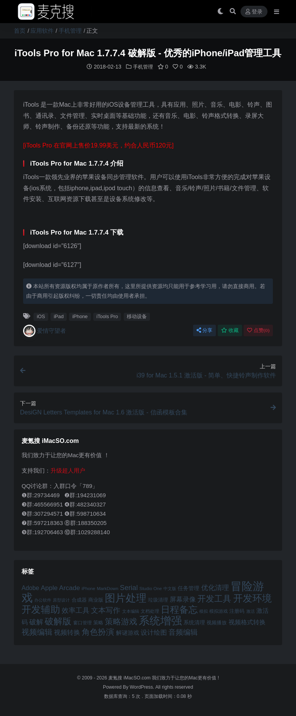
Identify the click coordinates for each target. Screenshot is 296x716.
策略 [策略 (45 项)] (98, 622)
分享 (204, 330)
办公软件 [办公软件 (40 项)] (42, 599)
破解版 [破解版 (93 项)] (58, 621)
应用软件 (42, 30)
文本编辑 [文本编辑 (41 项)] (130, 611)
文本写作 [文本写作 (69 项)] (105, 610)
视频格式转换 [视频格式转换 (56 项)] (247, 621)
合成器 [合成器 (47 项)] (79, 599)
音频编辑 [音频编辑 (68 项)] (183, 632)
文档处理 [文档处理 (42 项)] (150, 610)
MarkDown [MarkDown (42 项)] (107, 587)
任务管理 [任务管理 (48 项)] (188, 588)
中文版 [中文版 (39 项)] (169, 588)
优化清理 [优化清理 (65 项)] (215, 587)
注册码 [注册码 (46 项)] (236, 611)
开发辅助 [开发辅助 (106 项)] (41, 609)
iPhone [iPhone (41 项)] (88, 588)
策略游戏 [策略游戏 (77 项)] (121, 621)
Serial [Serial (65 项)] (129, 587)
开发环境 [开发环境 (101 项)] (252, 598)
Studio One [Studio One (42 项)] (151, 587)
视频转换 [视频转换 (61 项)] (67, 632)
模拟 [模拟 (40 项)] (203, 611)
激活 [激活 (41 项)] (250, 611)
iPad (59, 316)
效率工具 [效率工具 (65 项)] (75, 610)
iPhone (80, 316)
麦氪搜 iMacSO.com (130, 677)
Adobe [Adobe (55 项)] (30, 587)
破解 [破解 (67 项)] (36, 621)
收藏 (230, 330)
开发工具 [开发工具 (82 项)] (214, 598)
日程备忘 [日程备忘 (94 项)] (179, 609)
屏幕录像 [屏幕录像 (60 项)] (183, 599)
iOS (41, 316)
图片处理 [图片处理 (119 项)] (125, 598)
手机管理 (70, 30)
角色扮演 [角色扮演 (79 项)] (98, 631)
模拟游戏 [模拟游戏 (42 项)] (218, 610)
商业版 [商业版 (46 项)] (95, 599)
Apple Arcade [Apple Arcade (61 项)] (60, 587)
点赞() (258, 330)
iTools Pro (107, 316)
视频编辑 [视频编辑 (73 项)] (37, 631)
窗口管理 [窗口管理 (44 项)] (82, 622)
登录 (254, 12)
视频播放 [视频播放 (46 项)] (217, 622)
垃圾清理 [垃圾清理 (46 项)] (158, 599)
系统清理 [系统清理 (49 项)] (194, 622)
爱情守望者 (44, 330)
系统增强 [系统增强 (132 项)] (160, 620)
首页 (19, 30)
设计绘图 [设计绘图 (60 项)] (154, 632)
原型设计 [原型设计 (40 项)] (61, 599)
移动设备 (137, 316)
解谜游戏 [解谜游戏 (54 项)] (127, 632)
